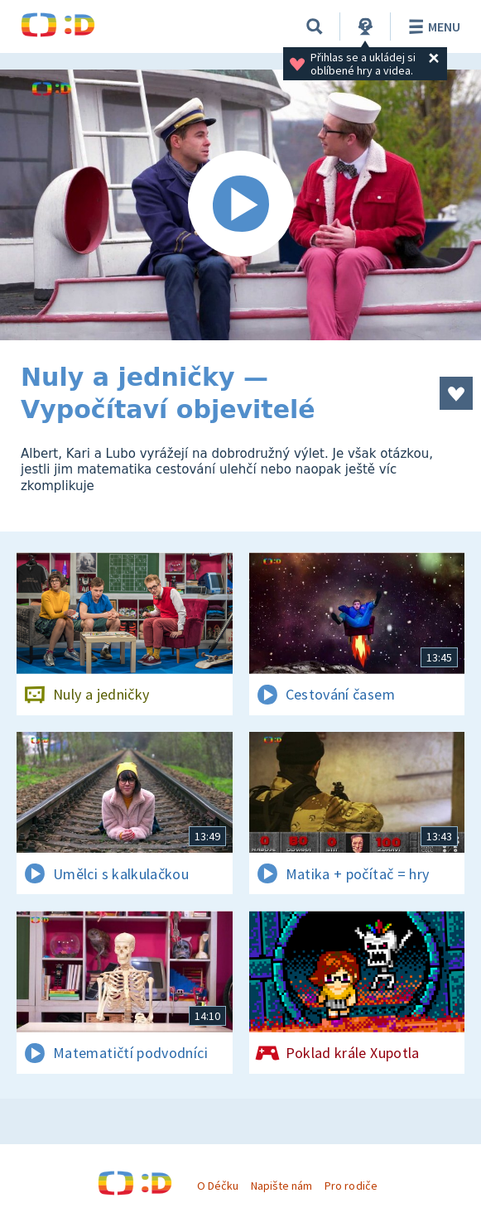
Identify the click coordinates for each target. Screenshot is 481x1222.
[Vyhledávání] (314, 26)
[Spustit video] (240, 205)
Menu (431, 26)
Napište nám (281, 1185)
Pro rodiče (351, 1185)
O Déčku (217, 1185)
